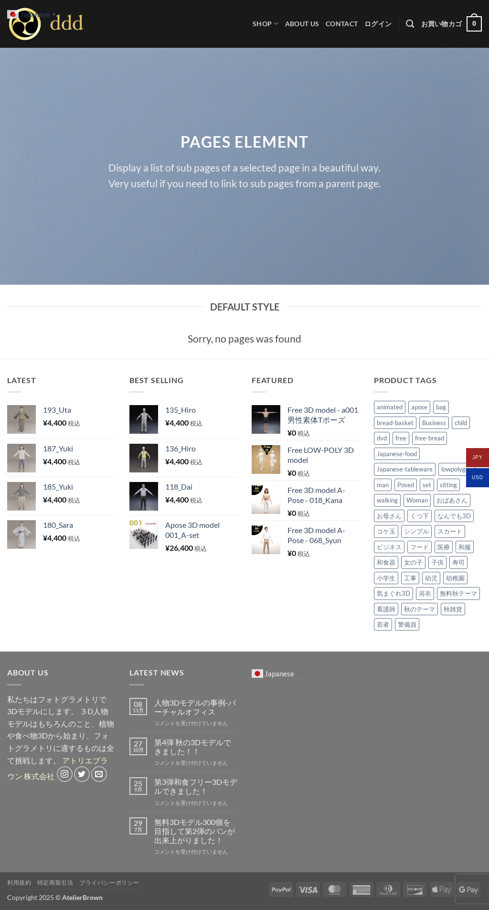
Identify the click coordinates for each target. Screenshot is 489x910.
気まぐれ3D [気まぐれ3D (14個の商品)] (393, 593)
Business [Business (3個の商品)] (434, 423)
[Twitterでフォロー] (82, 774)
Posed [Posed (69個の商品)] (405, 485)
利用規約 (19, 882)
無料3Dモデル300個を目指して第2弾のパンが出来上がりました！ (194, 831)
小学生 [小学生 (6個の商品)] (386, 578)
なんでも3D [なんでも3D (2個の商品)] (454, 516)
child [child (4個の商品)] (461, 423)
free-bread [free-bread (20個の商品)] (429, 438)
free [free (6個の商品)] (400, 438)
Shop (265, 23)
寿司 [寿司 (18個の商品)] (458, 562)
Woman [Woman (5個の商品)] (417, 500)
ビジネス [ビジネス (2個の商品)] (389, 547)
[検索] (410, 24)
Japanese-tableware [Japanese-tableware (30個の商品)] (405, 469)
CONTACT (342, 24)
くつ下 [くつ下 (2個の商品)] (419, 516)
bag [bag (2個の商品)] (441, 407)
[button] (378, 23)
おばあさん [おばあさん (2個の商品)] (452, 500)
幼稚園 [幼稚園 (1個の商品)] (455, 578)
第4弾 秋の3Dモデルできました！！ (192, 747)
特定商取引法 (55, 882)
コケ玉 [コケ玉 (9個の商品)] (386, 531)
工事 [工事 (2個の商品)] (410, 578)
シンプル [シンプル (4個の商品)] (416, 531)
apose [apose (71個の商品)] (419, 407)
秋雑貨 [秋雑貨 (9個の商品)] (453, 609)
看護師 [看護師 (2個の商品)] (386, 609)
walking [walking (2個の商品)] (387, 500)
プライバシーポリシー (109, 882)
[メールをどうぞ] (99, 774)
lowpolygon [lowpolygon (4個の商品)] (456, 469)
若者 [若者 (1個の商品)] (383, 624)
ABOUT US (302, 24)
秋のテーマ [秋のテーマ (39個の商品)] (419, 609)
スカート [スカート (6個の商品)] (449, 531)
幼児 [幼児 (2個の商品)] (431, 578)
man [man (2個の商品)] (383, 485)
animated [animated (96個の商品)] (390, 407)
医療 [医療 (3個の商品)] (443, 547)
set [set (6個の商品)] (427, 485)
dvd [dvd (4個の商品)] (382, 438)
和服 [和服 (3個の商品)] (464, 547)
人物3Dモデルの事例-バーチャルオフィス (195, 707)
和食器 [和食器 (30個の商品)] (386, 562)
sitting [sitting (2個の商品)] (448, 485)
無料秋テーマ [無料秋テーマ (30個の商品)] (458, 593)
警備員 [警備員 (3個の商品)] (407, 624)
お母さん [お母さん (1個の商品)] (389, 516)
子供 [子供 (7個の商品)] (437, 562)
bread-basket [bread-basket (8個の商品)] (395, 423)
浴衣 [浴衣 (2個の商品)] (425, 593)
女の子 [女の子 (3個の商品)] (413, 562)
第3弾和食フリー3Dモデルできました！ (195, 786)
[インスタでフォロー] (65, 774)
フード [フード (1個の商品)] (419, 547)
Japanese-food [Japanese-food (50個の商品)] (397, 454)
